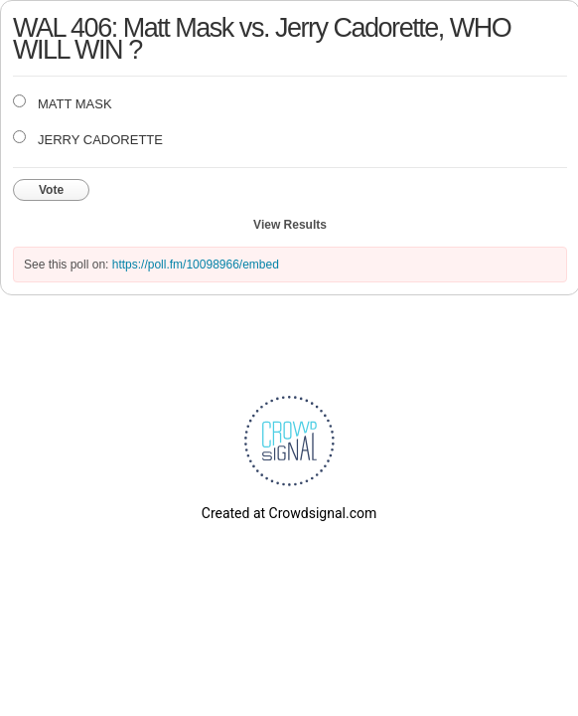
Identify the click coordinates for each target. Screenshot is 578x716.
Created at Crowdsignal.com (289, 513)
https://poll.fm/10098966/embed (195, 264)
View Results (290, 225)
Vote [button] (51, 190)
